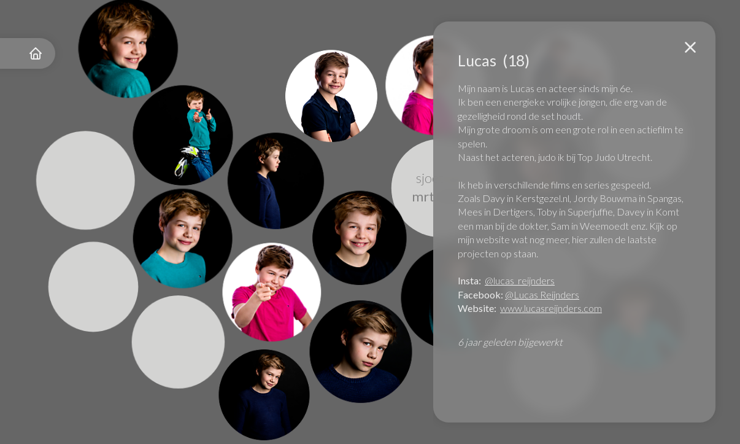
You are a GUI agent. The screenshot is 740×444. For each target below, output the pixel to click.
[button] (690, 47)
